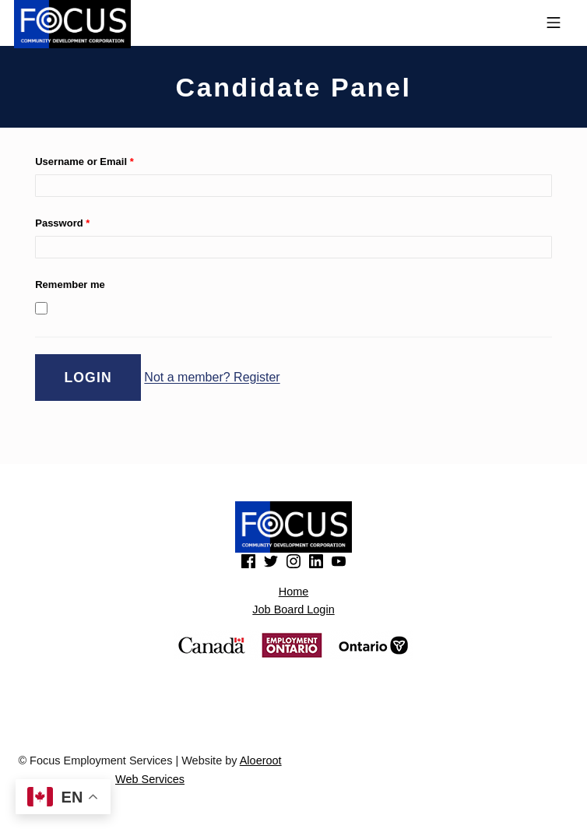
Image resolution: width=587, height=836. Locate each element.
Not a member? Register (211, 378)
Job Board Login (293, 609)
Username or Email (84, 161)
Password (62, 223)
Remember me (70, 284)
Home (294, 591)
